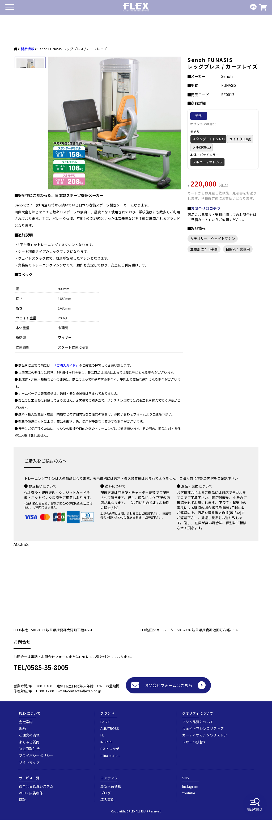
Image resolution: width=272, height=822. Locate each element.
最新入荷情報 (110, 788)
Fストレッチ (110, 750)
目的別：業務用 (238, 249)
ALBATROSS (109, 730)
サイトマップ (29, 764)
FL (102, 737)
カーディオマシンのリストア (204, 737)
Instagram (190, 788)
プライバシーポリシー (36, 757)
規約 (22, 730)
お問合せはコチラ (205, 208)
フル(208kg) (201, 147)
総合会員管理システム (36, 788)
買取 (22, 801)
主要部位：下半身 (204, 249)
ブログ (105, 795)
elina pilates (110, 757)
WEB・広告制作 (31, 795)
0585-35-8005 (48, 669)
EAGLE (105, 723)
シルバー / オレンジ (207, 161)
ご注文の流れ (29, 737)
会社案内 (26, 723)
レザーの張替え (194, 744)
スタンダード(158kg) (208, 138)
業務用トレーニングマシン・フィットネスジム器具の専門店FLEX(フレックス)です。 (136, 7)
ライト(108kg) (240, 138)
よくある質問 (29, 744)
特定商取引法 (29, 750)
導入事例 (107, 801)
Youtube (188, 795)
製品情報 (27, 48)
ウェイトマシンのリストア (203, 730)
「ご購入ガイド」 (66, 367)
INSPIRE (106, 744)
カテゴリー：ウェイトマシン (212, 238)
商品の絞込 (255, 804)
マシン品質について (197, 723)
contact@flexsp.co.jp (84, 693)
